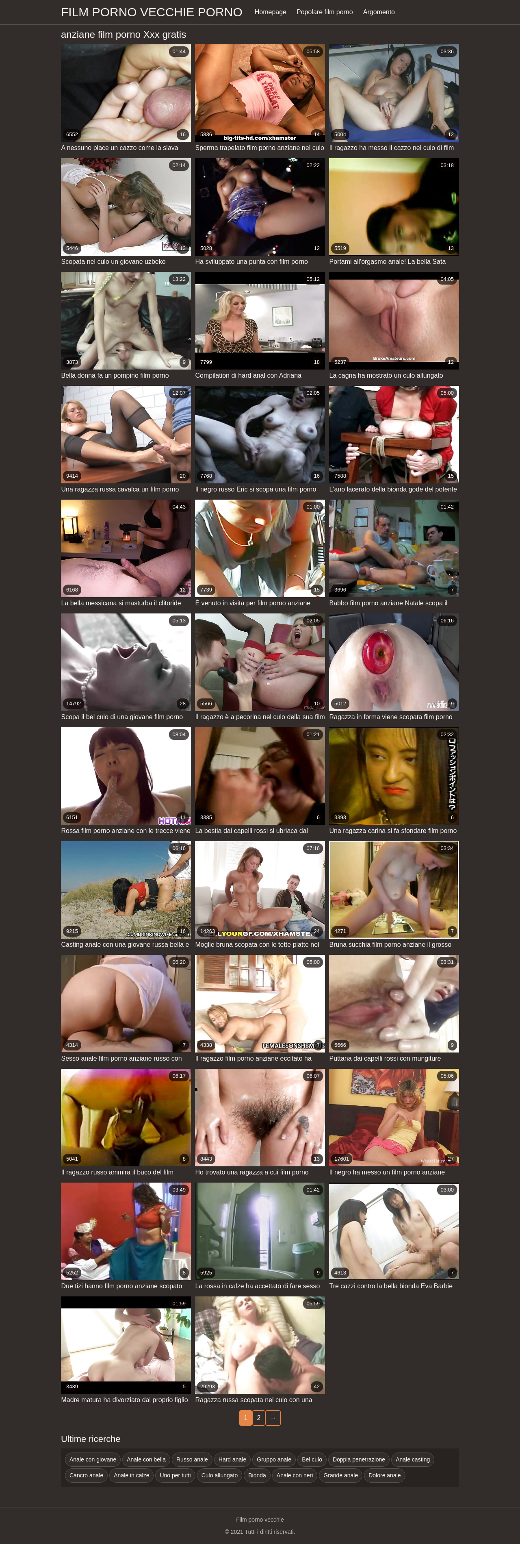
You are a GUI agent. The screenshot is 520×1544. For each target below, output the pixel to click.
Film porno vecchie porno (152, 12)
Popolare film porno (325, 12)
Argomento (379, 12)
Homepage (270, 12)
